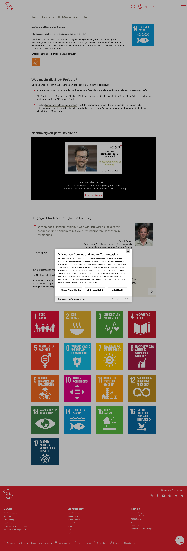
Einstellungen (95, 290)
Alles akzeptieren (71, 290)
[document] (93, 270)
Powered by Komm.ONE (120, 299)
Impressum (62, 299)
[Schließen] (128, 251)
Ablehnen (117, 290)
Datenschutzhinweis (77, 299)
